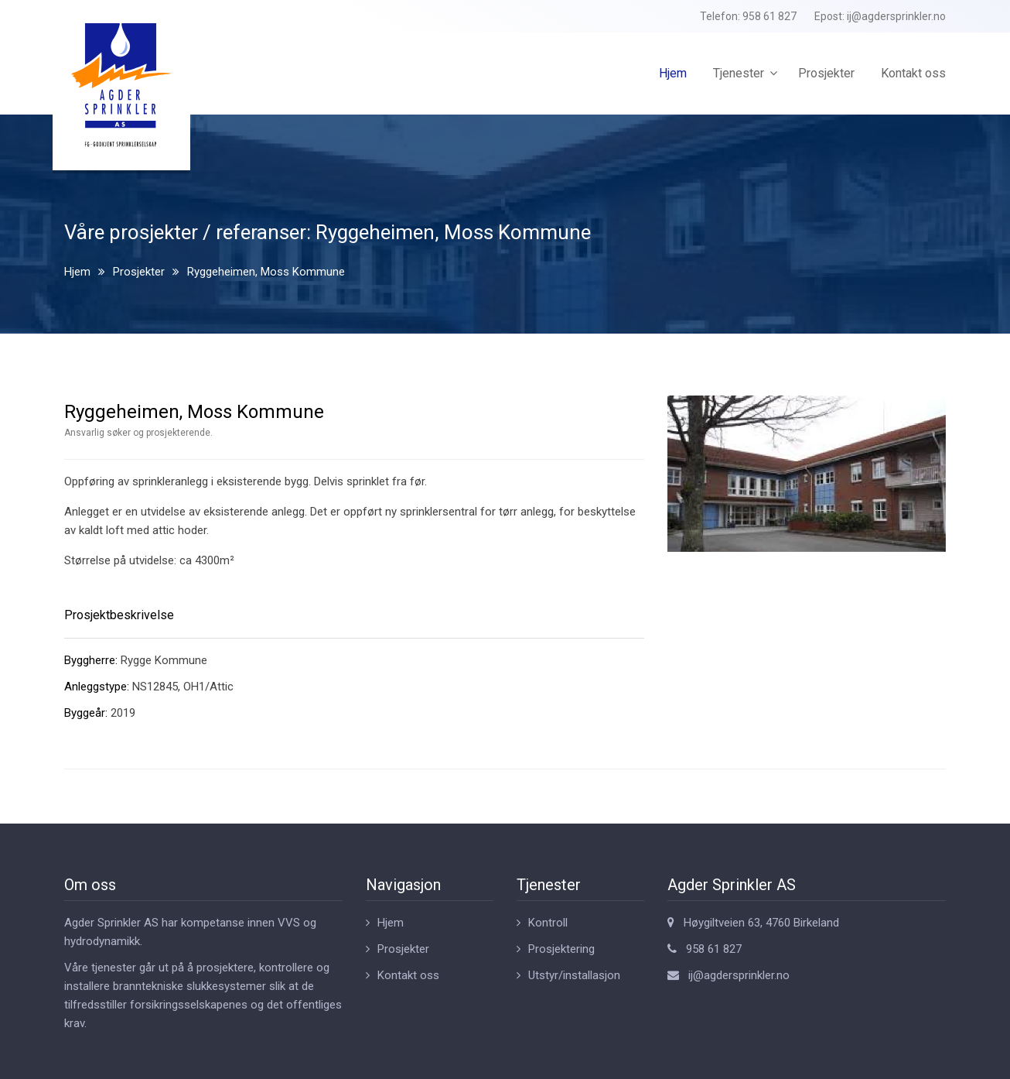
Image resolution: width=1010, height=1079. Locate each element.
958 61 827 (769, 16)
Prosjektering (561, 949)
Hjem (673, 73)
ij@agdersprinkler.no (896, 16)
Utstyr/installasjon (574, 975)
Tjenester (738, 73)
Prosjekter (826, 73)
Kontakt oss (913, 73)
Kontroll (548, 923)
